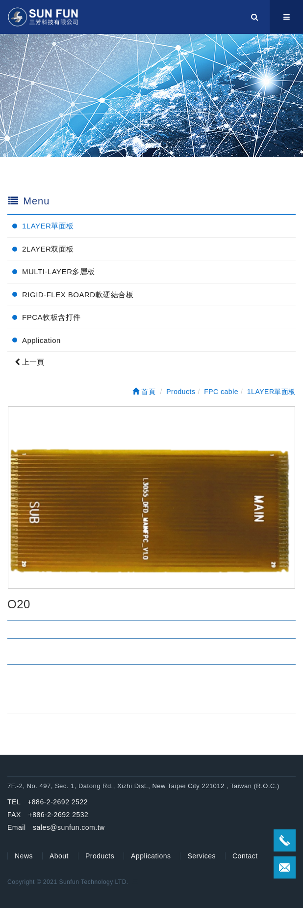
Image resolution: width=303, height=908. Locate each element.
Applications (151, 856)
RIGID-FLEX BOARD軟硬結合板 (77, 294)
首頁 (144, 392)
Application (41, 340)
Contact (245, 856)
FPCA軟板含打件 (51, 317)
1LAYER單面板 (48, 226)
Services (201, 856)
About (59, 856)
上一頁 (29, 362)
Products (99, 856)
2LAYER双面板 (48, 249)
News (24, 856)
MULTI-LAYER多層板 (58, 271)
